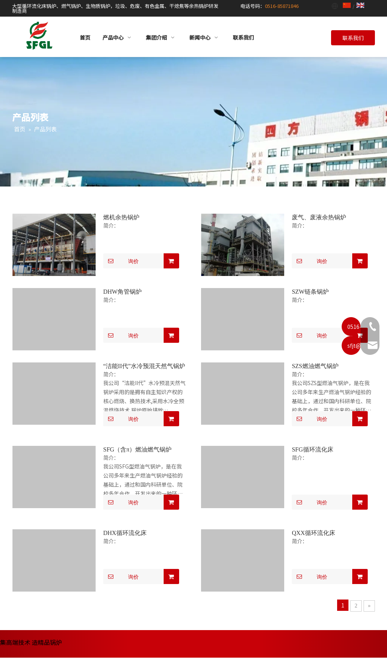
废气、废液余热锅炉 (319, 217)
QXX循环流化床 (313, 533)
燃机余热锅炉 (121, 217)
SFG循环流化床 (312, 449)
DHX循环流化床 (125, 533)
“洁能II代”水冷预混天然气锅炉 (144, 366)
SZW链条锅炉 (310, 291)
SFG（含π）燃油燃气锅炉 (137, 449)
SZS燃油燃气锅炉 (315, 366)
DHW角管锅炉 (122, 291)
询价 (121, 260)
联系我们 (353, 38)
